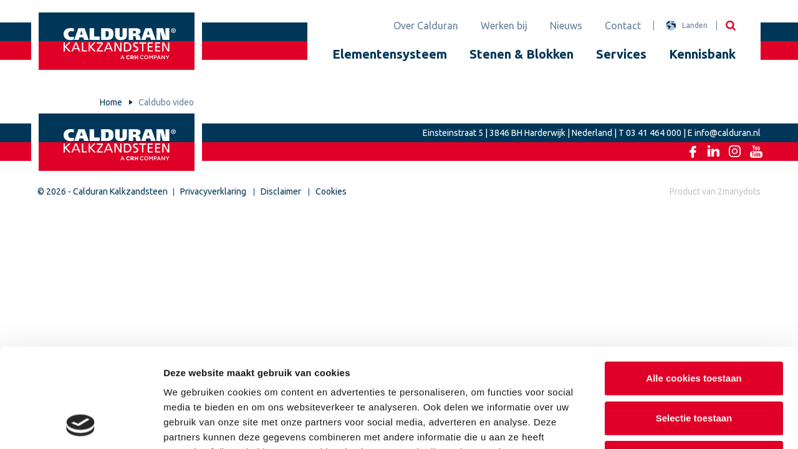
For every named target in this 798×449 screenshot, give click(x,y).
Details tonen (673, 424)
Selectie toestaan (694, 325)
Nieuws (566, 25)
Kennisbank (702, 54)
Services (621, 54)
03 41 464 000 (653, 133)
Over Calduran (425, 25)
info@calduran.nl (728, 133)
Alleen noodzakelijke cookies (694, 364)
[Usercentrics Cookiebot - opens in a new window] (80, 424)
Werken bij (504, 25)
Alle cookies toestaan (693, 285)
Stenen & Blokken (521, 54)
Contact (623, 25)
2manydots (739, 191)
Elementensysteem (389, 54)
